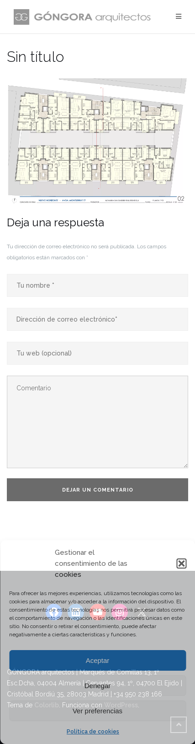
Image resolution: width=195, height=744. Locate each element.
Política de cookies (93, 731)
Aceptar (98, 660)
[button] (181, 563)
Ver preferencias (97, 711)
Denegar (97, 685)
